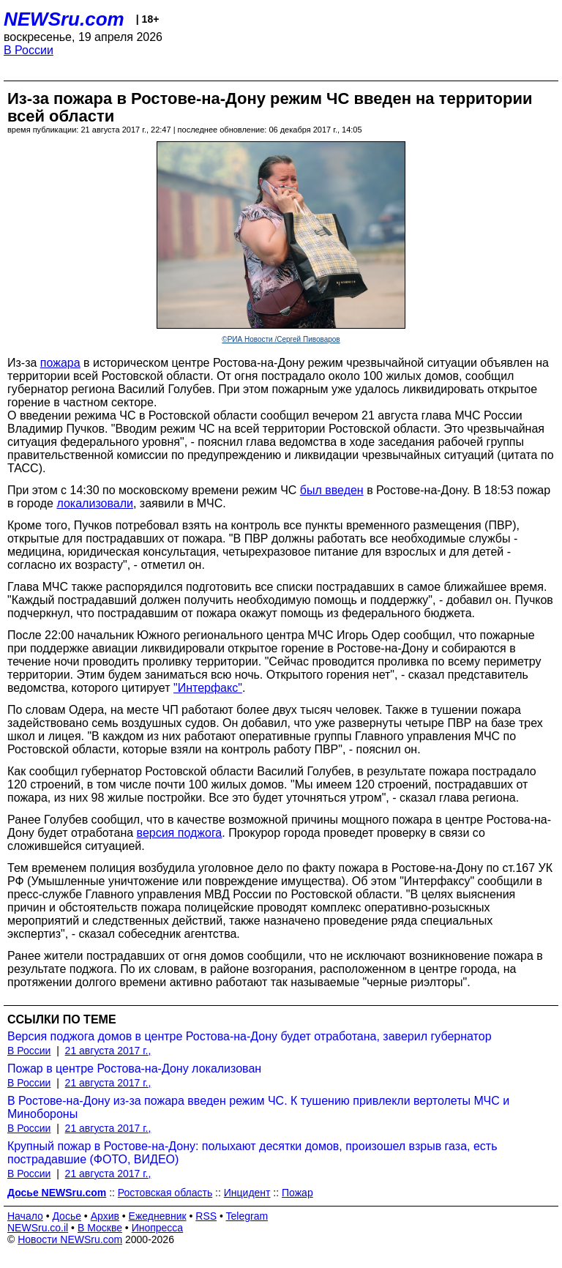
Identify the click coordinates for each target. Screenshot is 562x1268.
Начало (25, 1216)
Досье (66, 1216)
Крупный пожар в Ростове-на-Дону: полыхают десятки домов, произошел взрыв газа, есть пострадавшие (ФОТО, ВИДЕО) (252, 1153)
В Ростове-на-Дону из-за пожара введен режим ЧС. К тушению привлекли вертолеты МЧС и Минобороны (258, 1107)
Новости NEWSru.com (70, 1239)
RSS (206, 1216)
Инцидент (247, 1192)
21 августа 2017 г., (108, 1050)
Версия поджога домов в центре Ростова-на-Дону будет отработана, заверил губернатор (249, 1036)
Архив (105, 1216)
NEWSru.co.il (37, 1228)
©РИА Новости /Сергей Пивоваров (281, 339)
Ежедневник (158, 1216)
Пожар (297, 1192)
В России (28, 50)
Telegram (247, 1216)
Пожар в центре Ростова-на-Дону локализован (134, 1068)
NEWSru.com (64, 19)
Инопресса (158, 1228)
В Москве (100, 1228)
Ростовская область (165, 1192)
